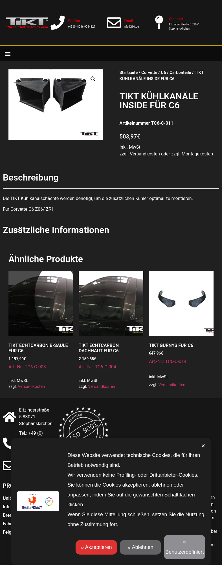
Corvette (149, 72)
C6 (163, 72)
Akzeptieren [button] (96, 547)
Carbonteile (180, 72)
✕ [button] (203, 446)
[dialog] (111, 501)
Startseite (129, 72)
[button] (7, 53)
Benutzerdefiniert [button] (184, 548)
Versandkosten (31, 386)
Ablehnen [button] (140, 547)
